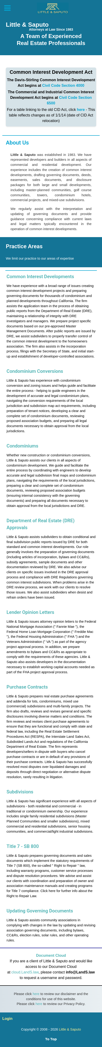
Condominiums (22, 446)
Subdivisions (20, 792)
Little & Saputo (70, 1029)
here (81, 110)
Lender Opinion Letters (30, 612)
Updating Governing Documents (40, 911)
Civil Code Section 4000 (63, 85)
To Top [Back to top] (51, 1039)
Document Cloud (51, 955)
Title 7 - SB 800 (23, 846)
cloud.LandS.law (25, 972)
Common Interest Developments (40, 276)
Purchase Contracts (27, 687)
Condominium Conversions (35, 371)
